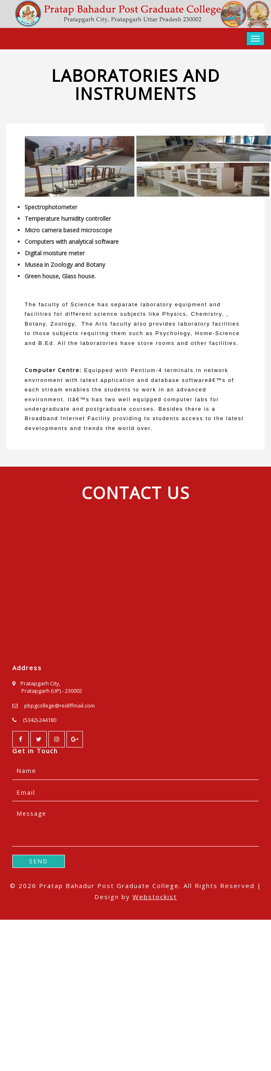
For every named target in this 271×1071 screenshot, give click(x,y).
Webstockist (155, 897)
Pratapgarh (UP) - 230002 (51, 690)
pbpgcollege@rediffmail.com (59, 705)
